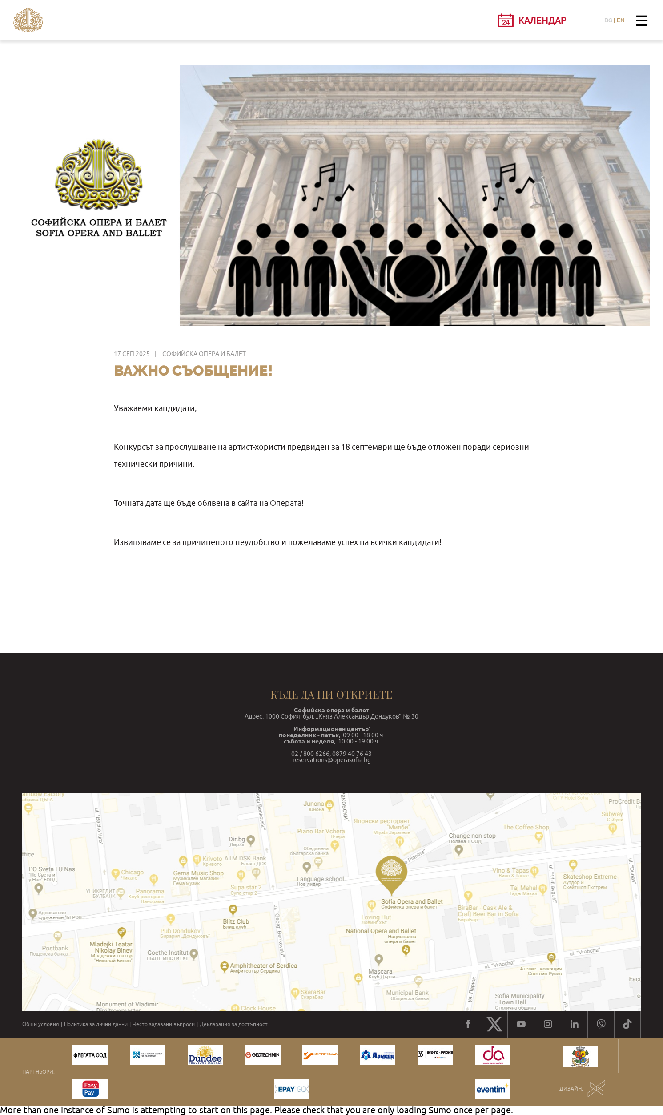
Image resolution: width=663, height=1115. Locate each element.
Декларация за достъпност (234, 1024)
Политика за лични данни (96, 1024)
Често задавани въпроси (164, 1024)
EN (621, 20)
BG (608, 20)
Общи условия (40, 1024)
